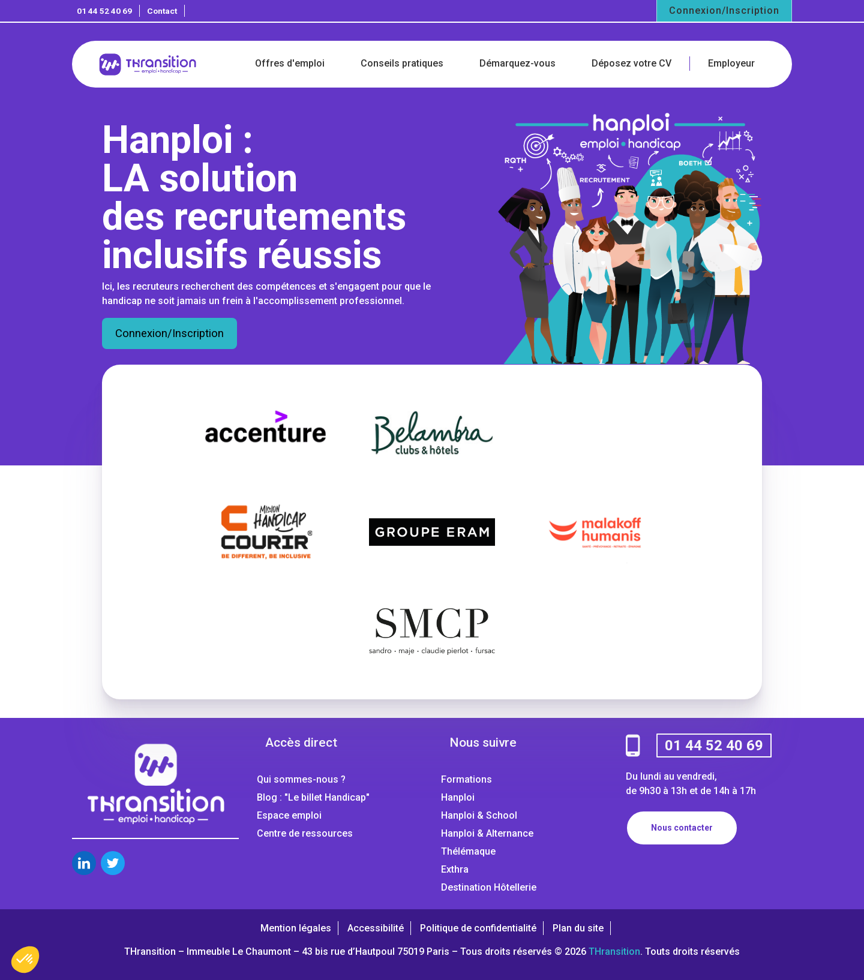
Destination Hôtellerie (488, 887)
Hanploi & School (479, 815)
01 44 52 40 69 (104, 11)
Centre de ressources (305, 833)
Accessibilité (375, 928)
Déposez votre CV (631, 63)
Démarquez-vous (517, 63)
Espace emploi (289, 815)
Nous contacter (682, 827)
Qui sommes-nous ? (301, 779)
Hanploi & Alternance (487, 833)
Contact (162, 11)
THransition (614, 951)
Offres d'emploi (290, 63)
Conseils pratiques (402, 63)
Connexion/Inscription (724, 10)
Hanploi (458, 797)
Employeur (731, 63)
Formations (466, 779)
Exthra (455, 869)
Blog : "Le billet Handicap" (313, 797)
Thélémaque (468, 851)
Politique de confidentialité (478, 928)
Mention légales (295, 928)
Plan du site (578, 928)
